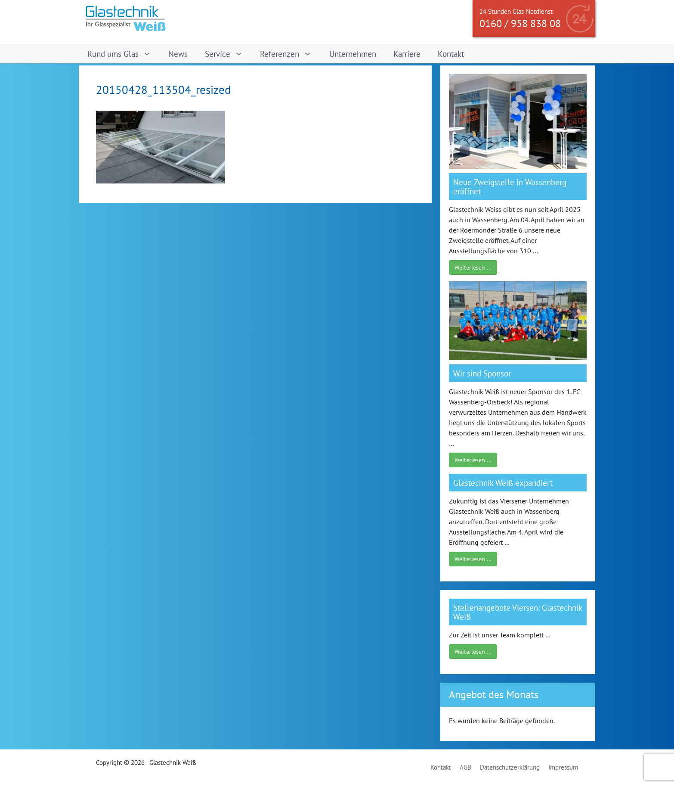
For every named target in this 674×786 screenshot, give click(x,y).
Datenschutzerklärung (510, 767)
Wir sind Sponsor (482, 373)
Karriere (406, 53)
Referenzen (290, 53)
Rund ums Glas (123, 53)
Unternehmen (352, 53)
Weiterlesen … (473, 267)
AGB (465, 767)
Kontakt (451, 53)
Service (228, 53)
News (178, 53)
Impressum (563, 767)
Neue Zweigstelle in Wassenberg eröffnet (509, 186)
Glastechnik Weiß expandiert (503, 482)
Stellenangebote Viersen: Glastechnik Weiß (517, 612)
